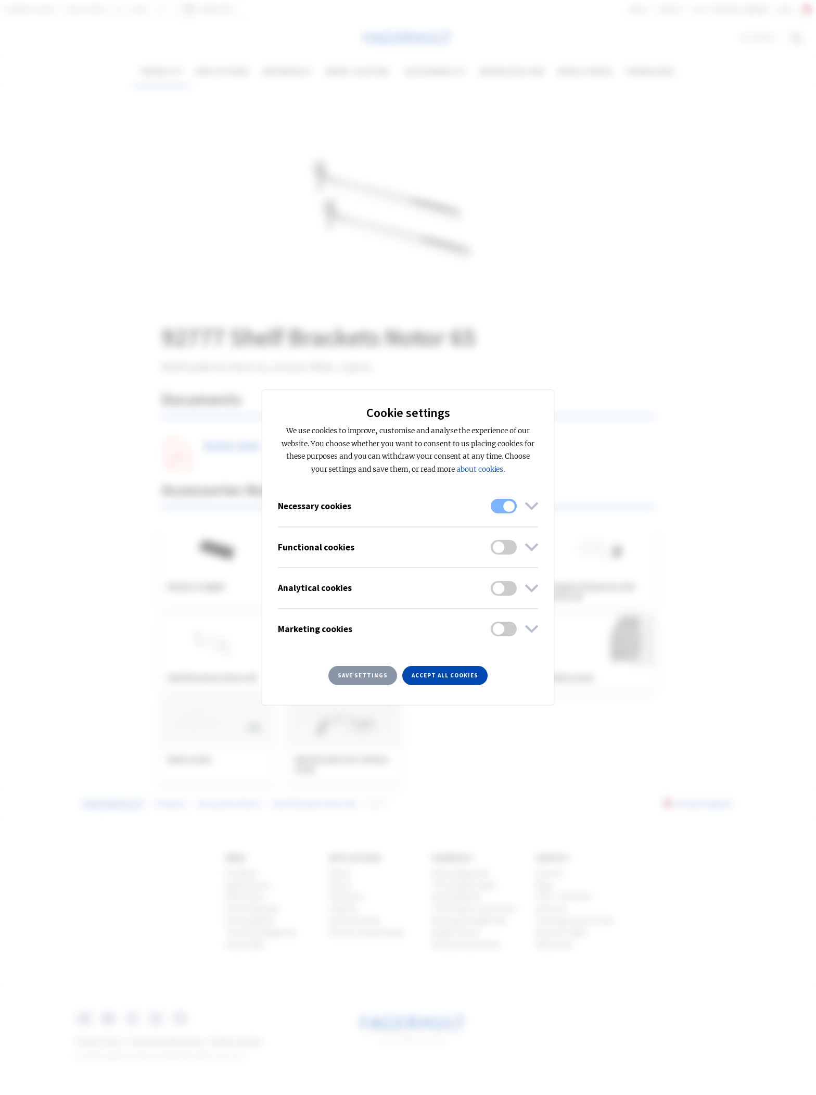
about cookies (479, 469)
